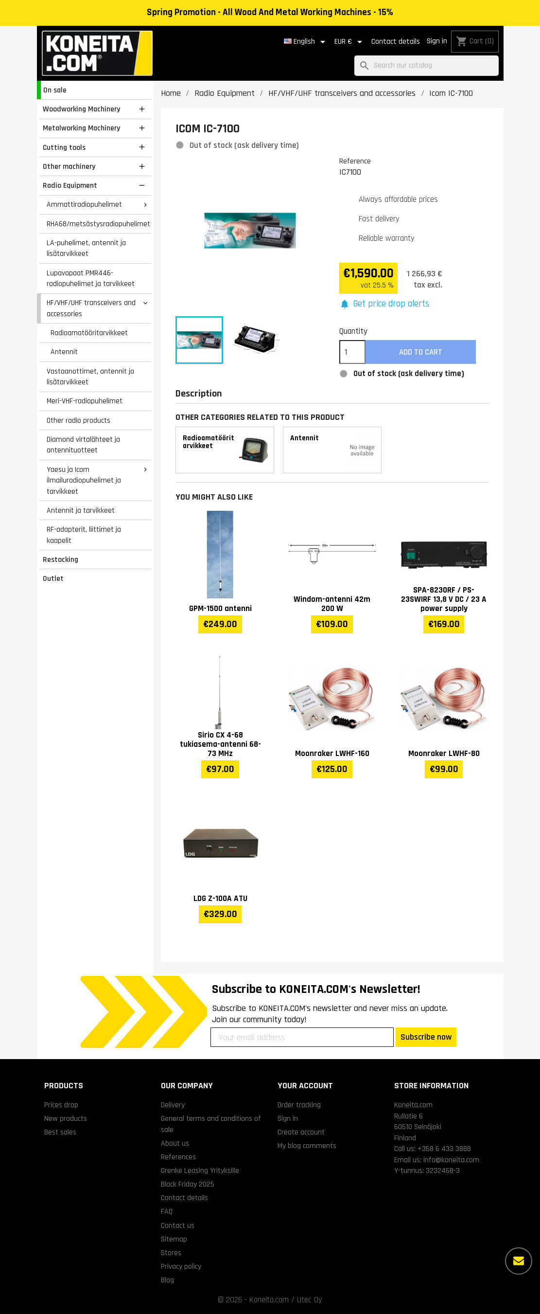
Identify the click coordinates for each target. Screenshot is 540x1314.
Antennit (64, 352)
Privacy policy (181, 1266)
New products (65, 1118)
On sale (55, 90)
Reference (355, 161)
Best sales (60, 1132)
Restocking (60, 559)
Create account (301, 1132)
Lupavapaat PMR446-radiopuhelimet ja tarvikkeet (91, 278)
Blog (167, 1280)
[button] (384, 304)
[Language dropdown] (306, 42)
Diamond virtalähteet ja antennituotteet (83, 444)
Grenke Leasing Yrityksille (200, 1170)
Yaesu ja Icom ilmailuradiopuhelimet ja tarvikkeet (84, 480)
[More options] (518, 1261)
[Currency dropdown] (350, 42)
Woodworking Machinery (81, 109)
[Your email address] (302, 1037)
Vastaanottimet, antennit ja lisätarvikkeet (90, 376)
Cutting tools (64, 147)
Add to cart (420, 352)
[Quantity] (352, 352)
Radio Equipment (70, 185)
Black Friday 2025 (187, 1184)
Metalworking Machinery (81, 128)
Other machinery (69, 166)
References (178, 1157)
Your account (305, 1085)
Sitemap (174, 1239)
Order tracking (299, 1105)
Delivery (173, 1105)
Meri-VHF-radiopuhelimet (84, 401)
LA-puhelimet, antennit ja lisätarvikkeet (86, 248)
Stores (171, 1253)
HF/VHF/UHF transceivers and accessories (91, 308)
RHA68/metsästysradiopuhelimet (98, 224)
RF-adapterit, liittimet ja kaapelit (84, 534)
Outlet (53, 578)
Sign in (437, 41)
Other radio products (78, 420)
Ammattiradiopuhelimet (84, 204)
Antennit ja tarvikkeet (81, 510)
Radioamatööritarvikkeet (89, 333)
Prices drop (61, 1105)
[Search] (426, 65)
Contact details (395, 41)
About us (175, 1143)
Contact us (177, 1225)
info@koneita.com (451, 1160)
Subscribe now (426, 1037)
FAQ (167, 1211)
